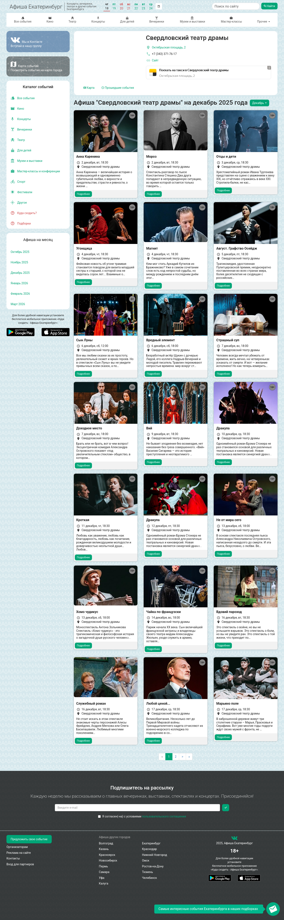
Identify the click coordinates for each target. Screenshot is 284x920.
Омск (145, 860)
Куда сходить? (24, 213)
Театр (72, 19)
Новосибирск (108, 860)
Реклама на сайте (18, 852)
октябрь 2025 (20, 252)
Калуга (103, 883)
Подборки (21, 223)
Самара (104, 872)
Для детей (127, 19)
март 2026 (18, 304)
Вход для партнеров (20, 864)
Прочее (263, 21)
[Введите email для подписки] (137, 807)
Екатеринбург (151, 843)
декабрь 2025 (20, 272)
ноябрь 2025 (19, 262)
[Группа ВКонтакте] (38, 41)
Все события (23, 19)
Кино (50, 19)
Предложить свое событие (29, 839)
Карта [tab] (89, 87)
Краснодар (149, 849)
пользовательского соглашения (164, 816)
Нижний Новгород (154, 855)
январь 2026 (19, 283)
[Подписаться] (225, 807)
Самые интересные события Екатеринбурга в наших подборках (208, 909)
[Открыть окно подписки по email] (273, 909)
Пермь (103, 866)
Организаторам (17, 847)
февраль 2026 (20, 293)
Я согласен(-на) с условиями (142, 816)
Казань (104, 849)
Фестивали (21, 192)
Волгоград (106, 843)
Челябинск (149, 877)
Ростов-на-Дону (152, 866)
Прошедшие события (118, 87)
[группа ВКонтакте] (234, 839)
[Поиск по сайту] (236, 6)
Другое (19, 202)
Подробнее (83, 194)
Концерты (98, 19)
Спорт (18, 182)
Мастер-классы (231, 19)
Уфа (101, 877)
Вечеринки (156, 19)
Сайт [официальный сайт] (152, 60)
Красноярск (107, 855)
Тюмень (147, 872)
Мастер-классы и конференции (35, 171)
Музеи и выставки (192, 19)
